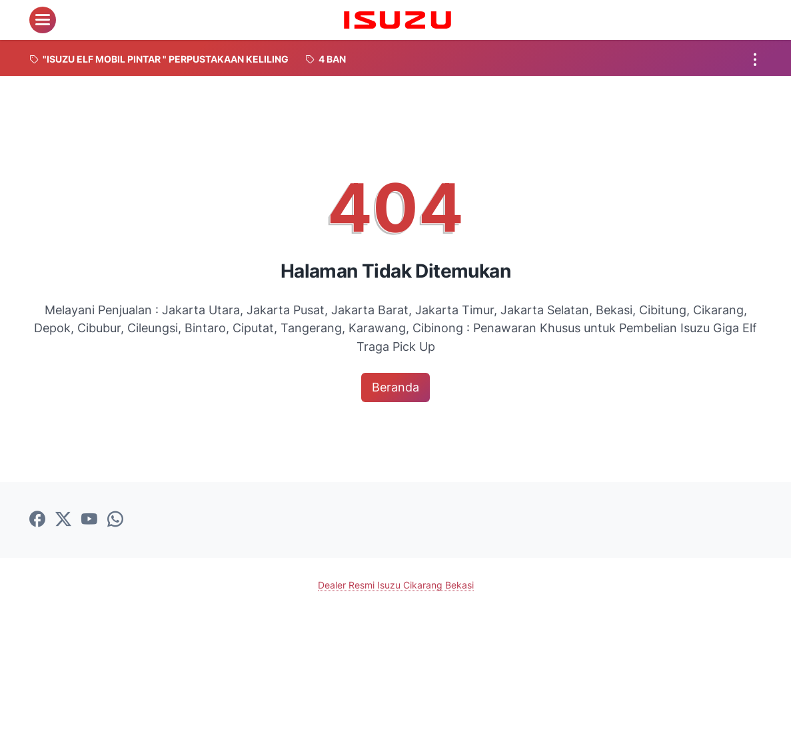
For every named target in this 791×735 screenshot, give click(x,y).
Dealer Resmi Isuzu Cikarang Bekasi (396, 585)
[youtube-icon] (89, 520)
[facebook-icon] (37, 520)
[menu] (42, 20)
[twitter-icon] (63, 520)
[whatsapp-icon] (115, 520)
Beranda (395, 387)
